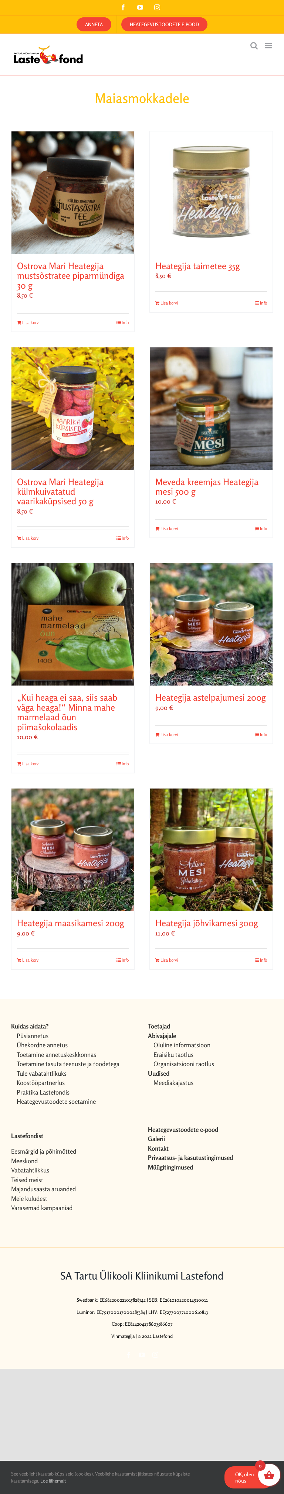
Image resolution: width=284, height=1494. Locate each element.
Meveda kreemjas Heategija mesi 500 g (206, 487)
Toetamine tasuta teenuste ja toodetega (68, 1064)
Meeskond (24, 1161)
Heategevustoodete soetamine (56, 1101)
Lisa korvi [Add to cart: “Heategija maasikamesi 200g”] (31, 960)
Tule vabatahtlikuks (42, 1073)
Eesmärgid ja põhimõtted (43, 1151)
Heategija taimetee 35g (197, 266)
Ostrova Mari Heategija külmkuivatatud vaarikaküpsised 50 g (60, 492)
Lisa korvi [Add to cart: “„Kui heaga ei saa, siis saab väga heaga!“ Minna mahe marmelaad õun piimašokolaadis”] (31, 763)
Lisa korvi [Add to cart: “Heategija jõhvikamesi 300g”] (169, 960)
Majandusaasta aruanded (43, 1189)
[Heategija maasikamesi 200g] (72, 850)
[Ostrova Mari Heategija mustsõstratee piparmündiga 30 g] (72, 192)
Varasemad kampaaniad (41, 1208)
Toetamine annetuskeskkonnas (56, 1054)
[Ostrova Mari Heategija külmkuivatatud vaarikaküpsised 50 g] (72, 408)
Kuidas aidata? (29, 1026)
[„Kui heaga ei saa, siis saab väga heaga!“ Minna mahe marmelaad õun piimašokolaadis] (72, 624)
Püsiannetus (32, 1036)
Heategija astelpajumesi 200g (210, 697)
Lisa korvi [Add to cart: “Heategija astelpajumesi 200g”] (169, 734)
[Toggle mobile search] (254, 45)
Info (125, 322)
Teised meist (27, 1180)
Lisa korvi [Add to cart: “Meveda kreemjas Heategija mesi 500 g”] (169, 528)
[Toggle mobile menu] (269, 45)
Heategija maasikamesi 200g (70, 923)
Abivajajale (162, 1036)
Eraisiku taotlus (173, 1054)
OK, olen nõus (244, 1477)
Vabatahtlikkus (30, 1170)
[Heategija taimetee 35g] (211, 192)
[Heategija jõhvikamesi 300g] (211, 850)
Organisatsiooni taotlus (183, 1064)
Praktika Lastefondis (43, 1092)
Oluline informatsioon (181, 1045)
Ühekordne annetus (42, 1045)
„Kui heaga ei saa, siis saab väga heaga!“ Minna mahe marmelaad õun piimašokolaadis (67, 712)
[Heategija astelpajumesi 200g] (211, 624)
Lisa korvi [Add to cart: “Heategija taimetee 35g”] (169, 303)
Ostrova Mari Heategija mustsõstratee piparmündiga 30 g (70, 276)
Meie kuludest (29, 1198)
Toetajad (159, 1026)
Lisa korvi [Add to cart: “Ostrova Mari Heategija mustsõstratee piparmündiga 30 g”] (31, 322)
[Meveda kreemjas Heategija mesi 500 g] (211, 408)
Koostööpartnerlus (41, 1082)
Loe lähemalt (53, 1481)
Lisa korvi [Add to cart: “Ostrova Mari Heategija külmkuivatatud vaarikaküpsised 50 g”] (31, 538)
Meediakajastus (173, 1082)
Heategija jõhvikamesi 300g (206, 923)
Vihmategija (123, 1336)
